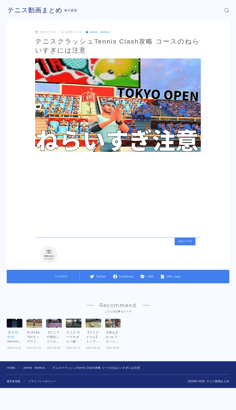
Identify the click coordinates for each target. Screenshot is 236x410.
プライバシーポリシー (44, 404)
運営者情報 (14, 404)
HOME (11, 391)
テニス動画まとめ (35, 10)
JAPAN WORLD (99, 32)
